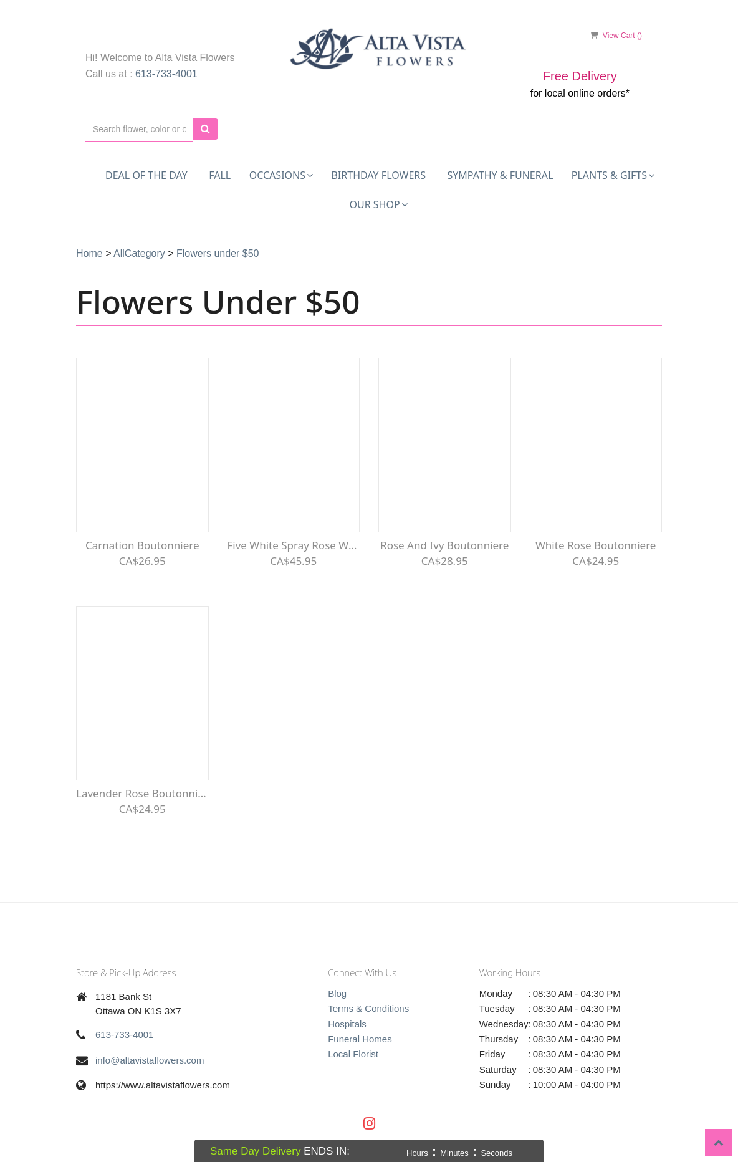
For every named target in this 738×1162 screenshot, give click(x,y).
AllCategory (139, 253)
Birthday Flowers (378, 175)
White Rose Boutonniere (595, 545)
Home (89, 253)
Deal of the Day (146, 175)
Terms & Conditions (368, 1008)
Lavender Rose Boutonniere (142, 793)
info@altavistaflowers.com (149, 1060)
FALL (220, 175)
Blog (337, 993)
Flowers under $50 (217, 253)
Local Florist (353, 1054)
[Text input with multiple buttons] (139, 129)
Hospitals (347, 1024)
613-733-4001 (166, 74)
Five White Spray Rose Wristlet (294, 545)
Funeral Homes (360, 1039)
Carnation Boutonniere (142, 545)
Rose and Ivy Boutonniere (444, 545)
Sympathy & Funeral (501, 175)
